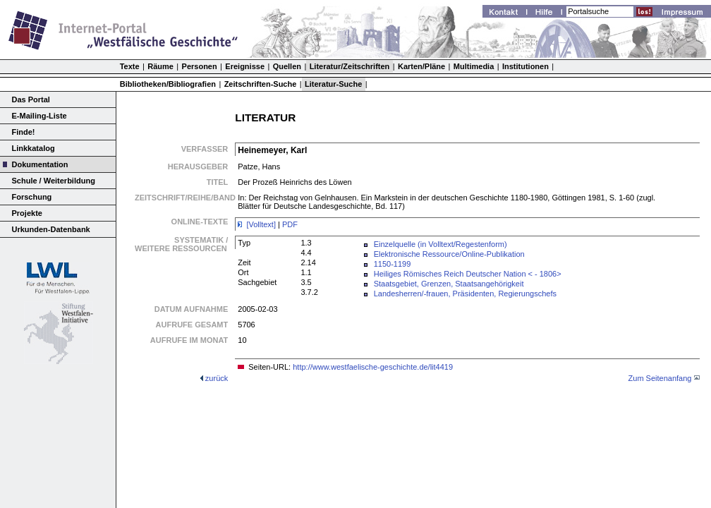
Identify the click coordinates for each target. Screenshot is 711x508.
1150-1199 (392, 264)
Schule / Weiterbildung (53, 180)
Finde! (23, 132)
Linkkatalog (33, 148)
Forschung (32, 197)
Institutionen (525, 66)
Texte (130, 66)
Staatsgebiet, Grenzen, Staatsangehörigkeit (449, 283)
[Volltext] (262, 224)
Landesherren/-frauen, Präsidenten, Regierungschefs (465, 293)
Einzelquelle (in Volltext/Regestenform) (440, 244)
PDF (290, 224)
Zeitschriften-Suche (260, 84)
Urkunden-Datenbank (51, 229)
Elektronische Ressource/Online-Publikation (449, 254)
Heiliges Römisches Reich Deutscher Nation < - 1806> (467, 274)
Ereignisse (245, 66)
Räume (160, 66)
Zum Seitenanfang (660, 378)
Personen (199, 66)
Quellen (287, 66)
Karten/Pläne (421, 66)
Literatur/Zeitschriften (350, 66)
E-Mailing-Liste (39, 115)
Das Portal (31, 99)
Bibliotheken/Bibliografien (168, 84)
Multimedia (474, 66)
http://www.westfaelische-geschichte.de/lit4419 (373, 367)
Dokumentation (40, 164)
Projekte (27, 213)
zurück (216, 378)
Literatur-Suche (333, 84)
